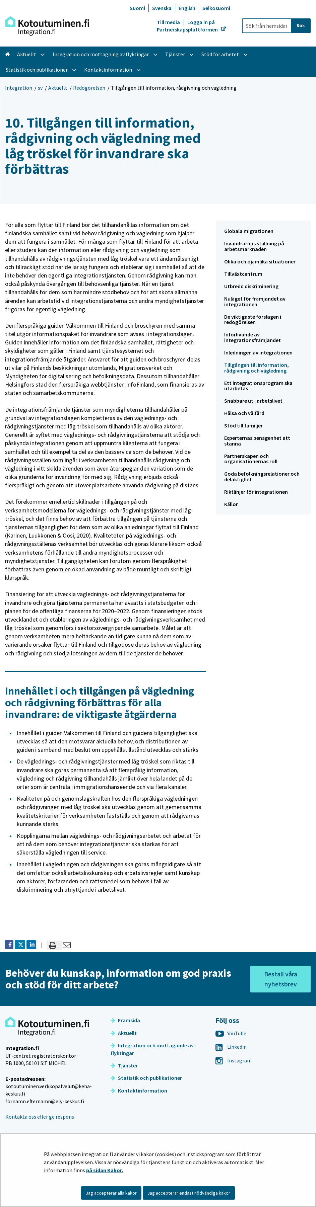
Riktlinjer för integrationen (256, 491)
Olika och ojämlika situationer (260, 261)
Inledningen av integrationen (258, 352)
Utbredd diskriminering (251, 286)
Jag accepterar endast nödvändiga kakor (188, 1193)
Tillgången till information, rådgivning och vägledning (256, 367)
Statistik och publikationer (146, 1077)
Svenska (162, 8)
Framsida (125, 1020)
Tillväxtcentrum (243, 273)
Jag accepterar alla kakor (111, 1193)
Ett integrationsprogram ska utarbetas (258, 386)
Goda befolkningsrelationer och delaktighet (262, 476)
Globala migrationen (248, 231)
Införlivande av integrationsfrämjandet (252, 337)
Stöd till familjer (243, 425)
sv (40, 87)
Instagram (233, 1060)
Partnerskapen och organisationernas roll (250, 459)
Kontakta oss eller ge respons (39, 1116)
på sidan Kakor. (104, 1170)
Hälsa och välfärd (244, 413)
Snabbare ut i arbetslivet (253, 400)
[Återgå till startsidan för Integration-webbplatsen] (47, 26)
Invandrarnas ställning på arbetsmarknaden (254, 246)
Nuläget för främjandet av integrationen (255, 301)
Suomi (137, 8)
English (187, 8)
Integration (18, 87)
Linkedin (231, 1046)
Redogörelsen (89, 87)
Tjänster (124, 1065)
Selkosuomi (216, 8)
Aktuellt (57, 87)
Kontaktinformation (139, 1090)
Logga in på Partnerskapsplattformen (188, 26)
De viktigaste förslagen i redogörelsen (252, 319)
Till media (169, 22)
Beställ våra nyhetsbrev (280, 979)
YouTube (230, 1033)
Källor (231, 504)
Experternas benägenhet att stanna (257, 440)
